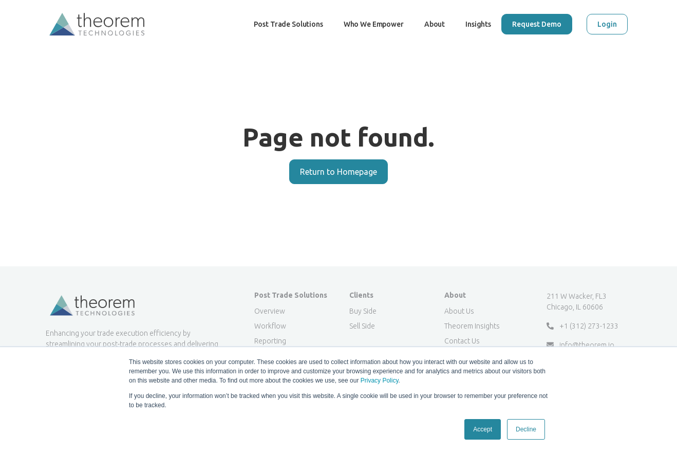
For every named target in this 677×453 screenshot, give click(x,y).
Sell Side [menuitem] (362, 326)
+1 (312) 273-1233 (582, 326)
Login (607, 24)
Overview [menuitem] (269, 311)
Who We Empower (374, 34)
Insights (478, 24)
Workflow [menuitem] (270, 326)
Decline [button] (526, 429)
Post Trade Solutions (288, 34)
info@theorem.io (580, 345)
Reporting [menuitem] (270, 341)
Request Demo (536, 24)
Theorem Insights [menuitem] (472, 326)
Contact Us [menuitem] (462, 341)
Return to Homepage (338, 171)
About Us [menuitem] (459, 311)
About (434, 24)
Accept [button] (482, 429)
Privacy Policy (380, 380)
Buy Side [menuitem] (363, 311)
